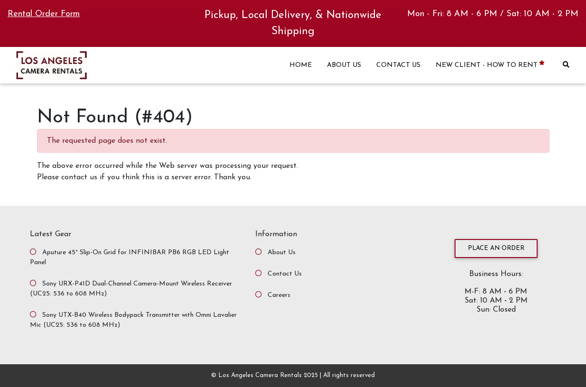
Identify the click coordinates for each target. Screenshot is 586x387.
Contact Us (285, 273)
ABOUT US (344, 65)
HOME (300, 65)
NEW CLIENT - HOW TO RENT (491, 65)
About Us (282, 252)
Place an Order (496, 248)
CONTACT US (398, 65)
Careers (279, 295)
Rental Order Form (44, 13)
